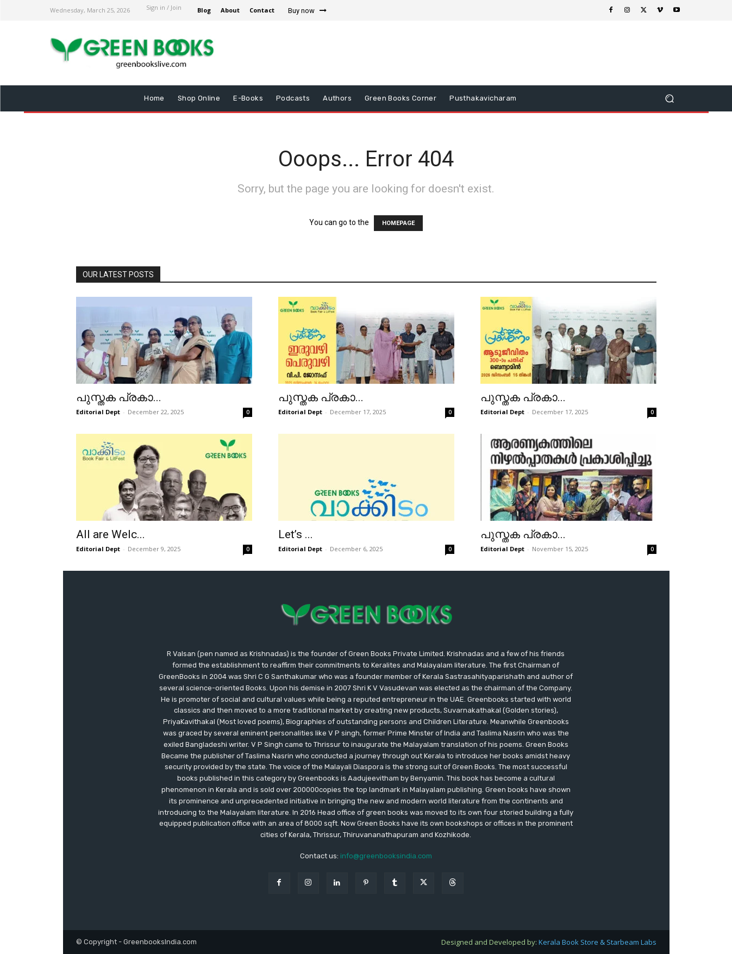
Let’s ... (295, 534)
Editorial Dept (98, 412)
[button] (670, 98)
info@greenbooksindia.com (386, 856)
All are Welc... (110, 534)
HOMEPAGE (398, 223)
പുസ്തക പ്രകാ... (118, 397)
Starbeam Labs (631, 942)
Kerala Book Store (569, 942)
